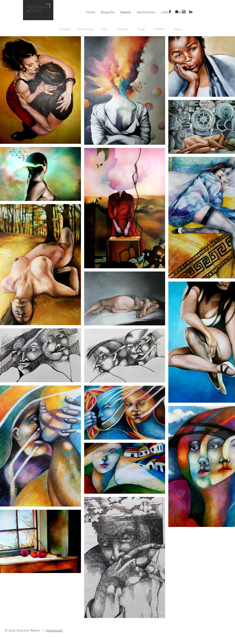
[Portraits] (123, 29)
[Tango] (141, 29)
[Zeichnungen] (86, 29)
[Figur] (104, 29)
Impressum (54, 630)
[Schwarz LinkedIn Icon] (190, 11)
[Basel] (178, 29)
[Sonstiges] (64, 29)
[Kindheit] (159, 29)
